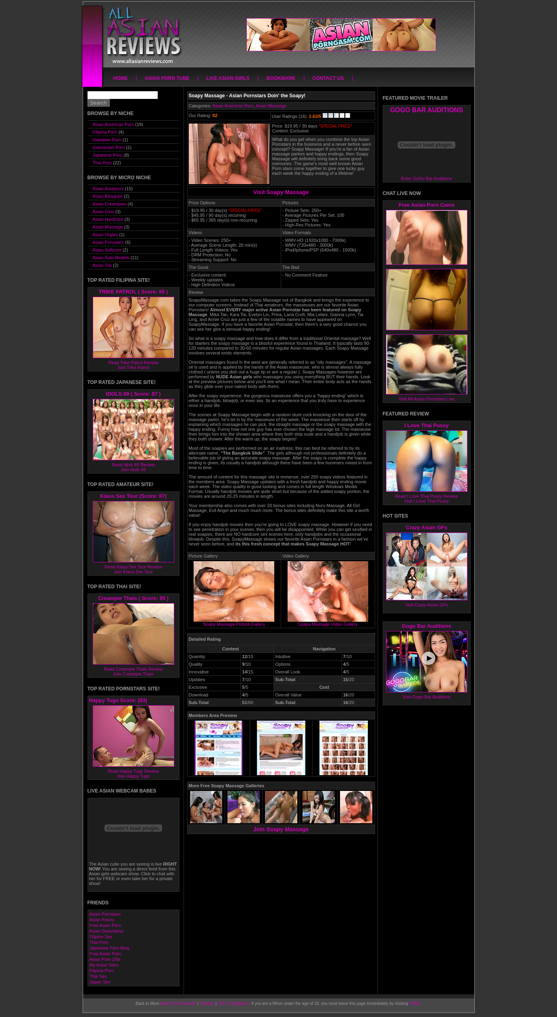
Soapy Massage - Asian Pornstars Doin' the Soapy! (247, 96)
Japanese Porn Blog (109, 948)
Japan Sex (100, 981)
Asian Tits (102, 265)
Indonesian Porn (109, 147)
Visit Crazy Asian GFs (426, 604)
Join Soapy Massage (281, 829)
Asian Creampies (110, 203)
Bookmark (281, 78)
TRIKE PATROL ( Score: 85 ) (133, 292)
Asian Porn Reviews (178, 1003)
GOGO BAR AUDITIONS (426, 110)
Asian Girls (103, 211)
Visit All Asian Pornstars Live (426, 398)
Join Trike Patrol (133, 367)
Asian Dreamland (106, 931)
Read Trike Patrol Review (133, 362)
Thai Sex (98, 976)
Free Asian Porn (105, 925)
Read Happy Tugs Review (133, 771)
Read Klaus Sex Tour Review (133, 566)
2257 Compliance (233, 1003)
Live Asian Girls (228, 78)
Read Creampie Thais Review (133, 669)
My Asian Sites (104, 964)
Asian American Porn (233, 105)
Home (120, 78)
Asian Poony (102, 919)
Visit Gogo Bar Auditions (426, 696)
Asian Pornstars (108, 242)
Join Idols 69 (133, 469)
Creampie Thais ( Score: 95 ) (133, 598)
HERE (414, 1003)
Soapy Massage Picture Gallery (234, 622)
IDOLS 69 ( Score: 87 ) (133, 394)
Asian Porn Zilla (105, 959)
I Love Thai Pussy (427, 425)
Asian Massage (271, 105)
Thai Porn (102, 162)
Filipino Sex (101, 936)
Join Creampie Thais (133, 673)
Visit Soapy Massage (281, 192)
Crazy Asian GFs (426, 527)
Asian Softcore (107, 249)
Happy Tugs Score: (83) (118, 700)
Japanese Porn (108, 155)
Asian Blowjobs (108, 196)
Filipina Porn (105, 132)
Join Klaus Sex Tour (133, 571)
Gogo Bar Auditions (426, 626)
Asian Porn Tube (167, 78)
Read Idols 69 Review (133, 464)
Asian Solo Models (111, 257)
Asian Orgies (105, 234)
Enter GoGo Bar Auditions (426, 178)
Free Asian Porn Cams (426, 205)
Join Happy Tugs (133, 776)
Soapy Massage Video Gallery (328, 622)
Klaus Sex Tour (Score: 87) (133, 496)
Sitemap (207, 1003)
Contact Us (328, 78)
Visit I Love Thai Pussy (426, 501)
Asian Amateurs (108, 188)
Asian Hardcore (108, 219)
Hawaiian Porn (107, 139)
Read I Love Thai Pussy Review (426, 496)
